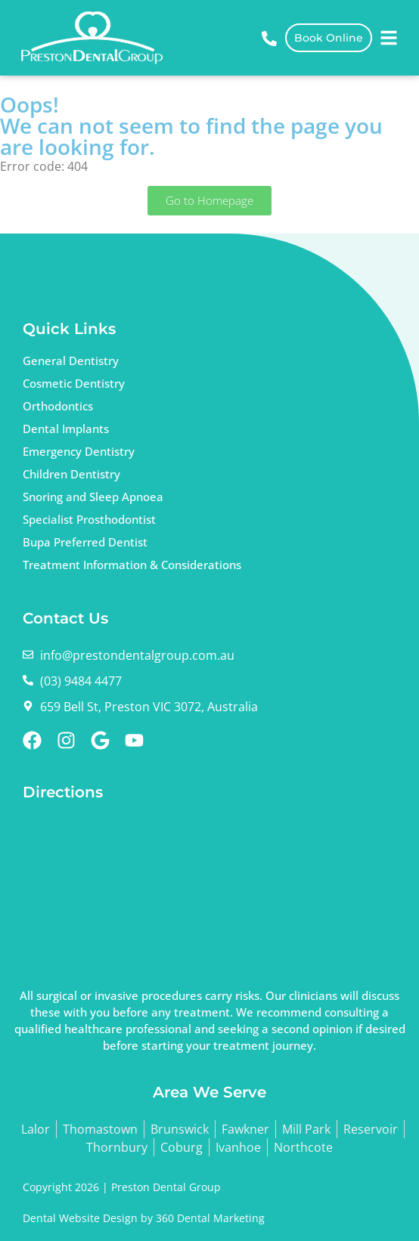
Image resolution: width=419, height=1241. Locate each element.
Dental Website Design (80, 1218)
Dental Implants (66, 428)
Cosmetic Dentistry (74, 383)
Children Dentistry (71, 473)
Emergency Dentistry (79, 451)
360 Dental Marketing (210, 1218)
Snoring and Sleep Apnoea (93, 496)
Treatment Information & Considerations (132, 564)
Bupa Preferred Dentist (85, 541)
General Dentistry (71, 360)
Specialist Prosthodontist (89, 519)
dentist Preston (142, 888)
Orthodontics (58, 405)
